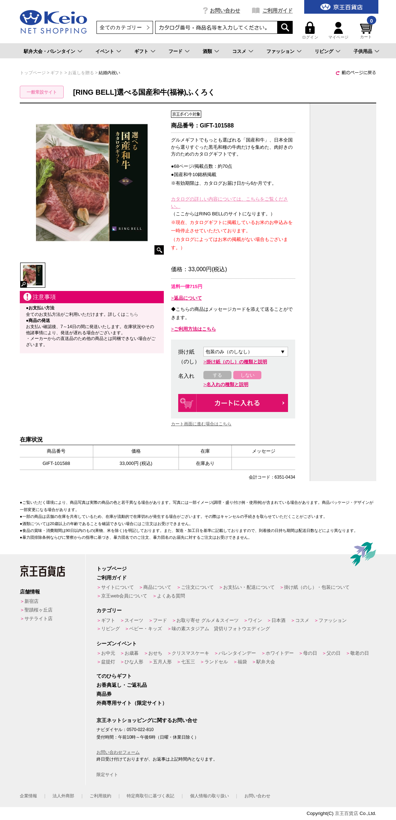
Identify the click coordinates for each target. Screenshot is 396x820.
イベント (104, 51)
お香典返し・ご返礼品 (121, 685)
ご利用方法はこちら (195, 329)
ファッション (280, 51)
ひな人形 (134, 661)
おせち (155, 653)
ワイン (255, 620)
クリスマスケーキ (190, 653)
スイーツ (134, 620)
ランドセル (216, 661)
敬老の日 (359, 653)
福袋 (242, 661)
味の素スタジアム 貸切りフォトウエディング (221, 628)
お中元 (108, 653)
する (217, 375)
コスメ (239, 51)
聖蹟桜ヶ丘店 (38, 610)
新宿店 (31, 601)
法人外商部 (63, 795)
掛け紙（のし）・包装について (317, 587)
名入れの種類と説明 (227, 384)
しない (247, 375)
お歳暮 (132, 653)
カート (367, 30)
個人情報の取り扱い (209, 795)
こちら (131, 314)
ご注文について (197, 587)
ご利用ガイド (277, 10)
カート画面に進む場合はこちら (201, 423)
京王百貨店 (346, 813)
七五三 (188, 661)
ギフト (141, 51)
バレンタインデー (237, 653)
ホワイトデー (280, 653)
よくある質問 (171, 596)
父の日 (334, 653)
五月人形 (162, 661)
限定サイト (107, 774)
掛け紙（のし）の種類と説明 (236, 361)
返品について (188, 298)
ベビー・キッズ (145, 628)
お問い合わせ (225, 10)
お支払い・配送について (249, 587)
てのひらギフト (114, 676)
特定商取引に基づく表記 (150, 795)
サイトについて (117, 587)
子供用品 (363, 51)
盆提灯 (108, 661)
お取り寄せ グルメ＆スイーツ (207, 620)
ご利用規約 (100, 795)
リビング (324, 51)
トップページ (111, 569)
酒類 (207, 51)
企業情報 (28, 795)
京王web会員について (124, 596)
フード (175, 51)
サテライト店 (38, 618)
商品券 (104, 694)
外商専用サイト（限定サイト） (131, 703)
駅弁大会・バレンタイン (49, 51)
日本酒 (278, 620)
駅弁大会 (265, 661)
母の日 (310, 653)
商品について (157, 587)
